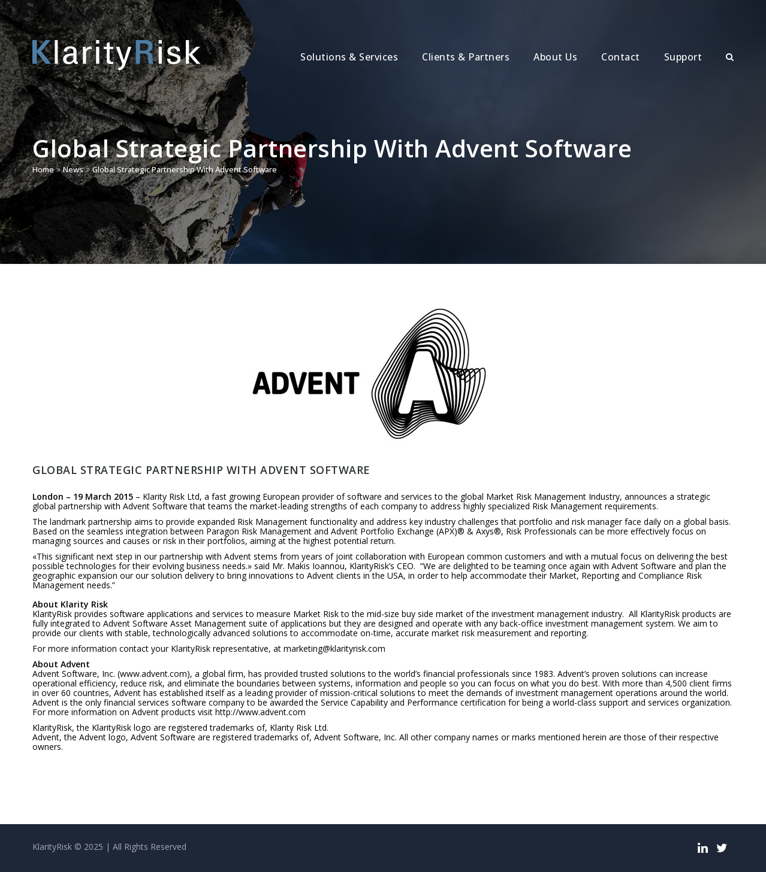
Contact (620, 56)
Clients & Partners (465, 56)
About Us (555, 56)
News (73, 169)
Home (43, 169)
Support (683, 56)
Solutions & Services (349, 56)
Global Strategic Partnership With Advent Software (184, 169)
